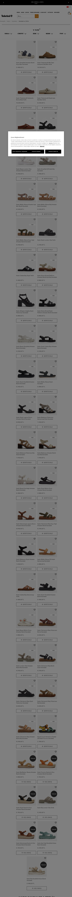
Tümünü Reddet (36, 151)
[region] (36, 143)
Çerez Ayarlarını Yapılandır (20, 151)
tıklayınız (42, 146)
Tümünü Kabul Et (53, 151)
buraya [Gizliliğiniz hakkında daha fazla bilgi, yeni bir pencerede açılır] (51, 143)
